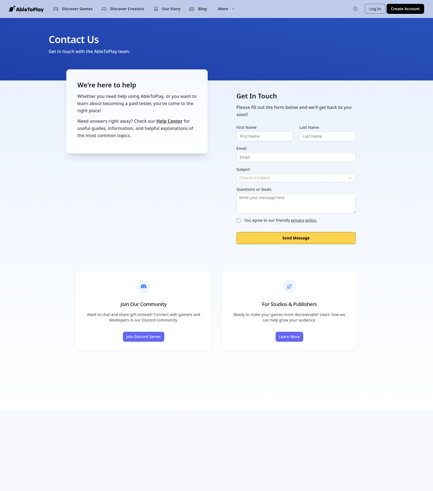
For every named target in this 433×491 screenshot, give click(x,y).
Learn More (289, 336)
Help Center (169, 121)
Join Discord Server (143, 336)
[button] (226, 8)
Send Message (296, 238)
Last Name (309, 127)
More (226, 8)
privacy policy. (304, 220)
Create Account (405, 8)
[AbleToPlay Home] (26, 9)
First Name (246, 127)
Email (241, 148)
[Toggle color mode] (355, 8)
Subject (243, 169)
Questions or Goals (253, 189)
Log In (375, 8)
